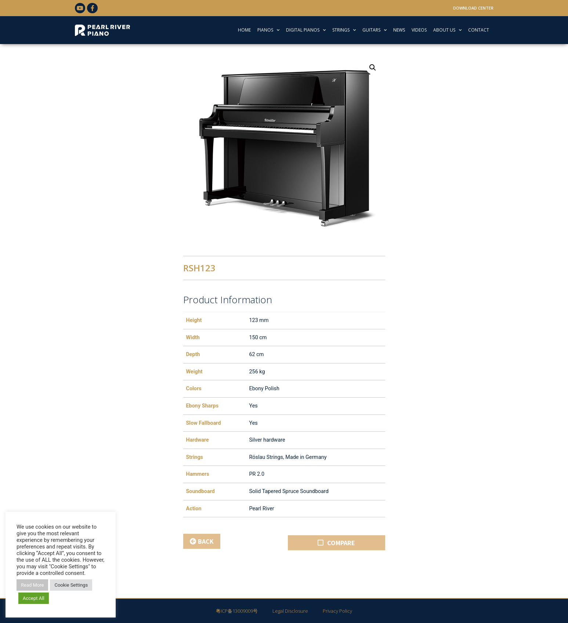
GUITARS (374, 30)
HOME (244, 30)
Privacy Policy (337, 611)
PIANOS (268, 30)
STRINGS (344, 30)
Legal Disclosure (290, 611)
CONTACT (478, 30)
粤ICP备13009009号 (237, 611)
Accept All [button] (33, 598)
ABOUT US (447, 30)
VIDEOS (419, 30)
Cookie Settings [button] (71, 585)
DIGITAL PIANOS (306, 30)
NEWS (399, 30)
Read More (32, 585)
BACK (202, 541)
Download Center (473, 8)
